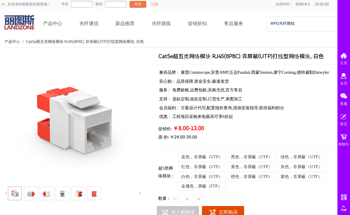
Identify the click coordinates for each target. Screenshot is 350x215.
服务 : (165, 90)
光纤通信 (88, 23)
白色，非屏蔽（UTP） (202, 176)
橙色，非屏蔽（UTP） (251, 176)
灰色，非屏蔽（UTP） (301, 167)
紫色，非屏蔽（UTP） (301, 176)
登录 (137, 4)
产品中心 (52, 23)
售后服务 (233, 23)
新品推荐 (125, 23)
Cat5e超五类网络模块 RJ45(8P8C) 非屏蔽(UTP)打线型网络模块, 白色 (85, 41)
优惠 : (165, 116)
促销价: (165, 129)
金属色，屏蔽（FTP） (201, 186)
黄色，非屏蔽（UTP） (251, 167)
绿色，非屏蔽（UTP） (301, 157)
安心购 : (167, 81)
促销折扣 (197, 23)
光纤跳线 (161, 23)
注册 (154, 4)
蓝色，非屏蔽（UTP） (202, 157)
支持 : (165, 99)
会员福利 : (169, 108)
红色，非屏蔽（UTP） (202, 167)
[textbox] (302, 23)
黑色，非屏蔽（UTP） (251, 157)
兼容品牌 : (169, 72)
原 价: (163, 137)
